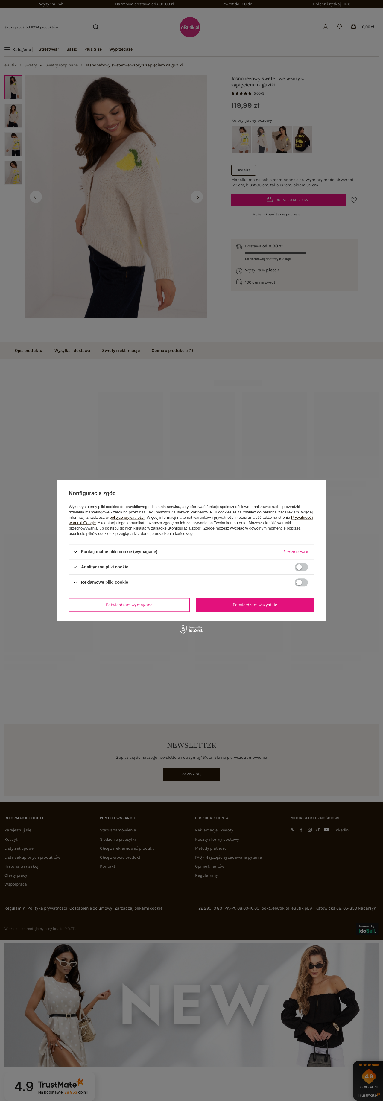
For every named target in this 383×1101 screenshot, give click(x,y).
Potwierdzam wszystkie (255, 604)
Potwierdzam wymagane (129, 604)
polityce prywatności (127, 517)
